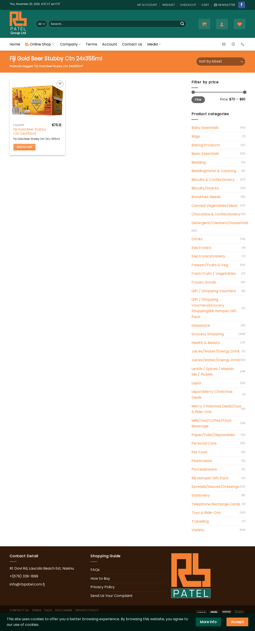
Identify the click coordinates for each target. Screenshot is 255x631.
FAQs (95, 569)
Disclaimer (64, 610)
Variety (197, 529)
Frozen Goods (203, 282)
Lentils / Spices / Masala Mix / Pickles (212, 371)
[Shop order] (220, 61)
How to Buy (100, 578)
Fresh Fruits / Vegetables (213, 273)
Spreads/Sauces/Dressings (215, 486)
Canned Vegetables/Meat (214, 205)
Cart (205, 5)
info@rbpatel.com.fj (27, 584)
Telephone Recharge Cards (215, 504)
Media (154, 44)
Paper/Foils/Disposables (213, 434)
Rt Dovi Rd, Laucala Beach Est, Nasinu (42, 568)
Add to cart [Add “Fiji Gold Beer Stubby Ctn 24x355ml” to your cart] (24, 147)
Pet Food (199, 452)
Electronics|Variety (208, 256)
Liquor (196, 383)
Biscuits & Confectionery (213, 179)
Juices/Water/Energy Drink (215, 351)
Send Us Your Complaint (111, 595)
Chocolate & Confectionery (215, 214)
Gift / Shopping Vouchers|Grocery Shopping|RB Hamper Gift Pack (214, 308)
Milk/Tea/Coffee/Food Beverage (211, 423)
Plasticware (201, 460)
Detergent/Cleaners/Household (219, 222)
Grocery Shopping (207, 334)
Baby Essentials (205, 127)
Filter (198, 100)
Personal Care (204, 443)
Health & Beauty (205, 342)
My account (147, 5)
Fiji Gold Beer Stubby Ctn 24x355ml (29, 131)
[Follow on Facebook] (241, 5)
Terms (91, 44)
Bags (195, 136)
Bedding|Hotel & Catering (213, 170)
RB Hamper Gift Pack (210, 478)
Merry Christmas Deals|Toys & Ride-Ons (216, 409)
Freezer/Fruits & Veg (209, 265)
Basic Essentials (205, 153)
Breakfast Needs (206, 196)
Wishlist (168, 5)
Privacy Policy (102, 587)
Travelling (200, 521)
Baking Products (205, 145)
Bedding (198, 162)
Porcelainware (204, 469)
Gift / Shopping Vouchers (213, 291)
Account (109, 44)
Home (15, 44)
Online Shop (39, 44)
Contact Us (132, 44)
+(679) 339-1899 (24, 576)
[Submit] (182, 24)
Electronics (201, 247)
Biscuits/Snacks (205, 188)
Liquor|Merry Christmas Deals (212, 394)
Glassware (200, 325)
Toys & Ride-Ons (206, 512)
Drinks (196, 239)
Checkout (188, 5)
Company (70, 44)
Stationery (200, 495)
